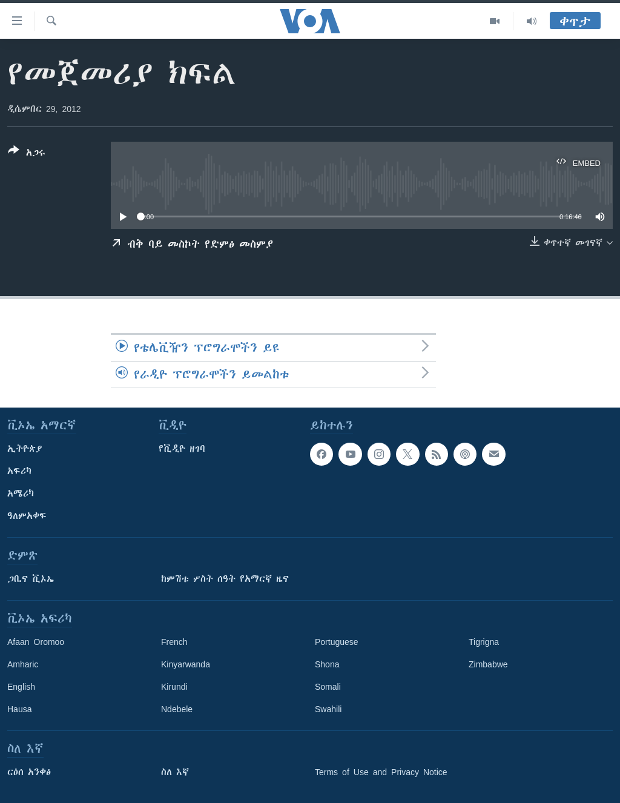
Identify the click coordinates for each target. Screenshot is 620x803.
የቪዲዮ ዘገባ (182, 448)
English (21, 686)
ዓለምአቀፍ (27, 516)
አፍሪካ (19, 471)
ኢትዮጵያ (24, 448)
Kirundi (174, 686)
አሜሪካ (20, 493)
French (174, 641)
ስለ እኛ (175, 772)
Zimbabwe (488, 664)
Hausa (19, 709)
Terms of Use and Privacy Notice (381, 772)
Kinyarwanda (185, 664)
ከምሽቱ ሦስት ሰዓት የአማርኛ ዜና (225, 578)
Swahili (328, 709)
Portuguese (336, 641)
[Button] (26, 154)
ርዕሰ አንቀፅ (29, 772)
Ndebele (177, 709)
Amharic (22, 664)
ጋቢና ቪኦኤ (30, 578)
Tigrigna (484, 641)
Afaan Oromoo (35, 641)
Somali (328, 686)
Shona (327, 664)
